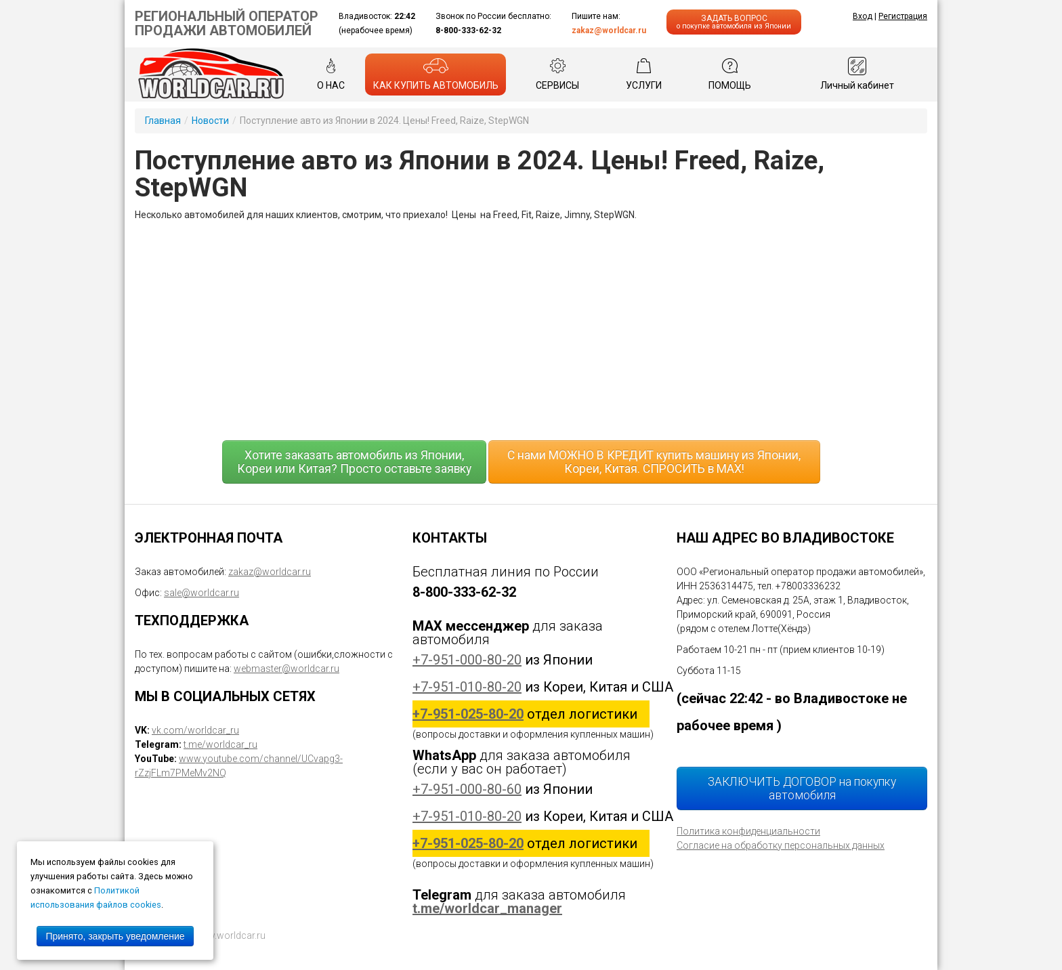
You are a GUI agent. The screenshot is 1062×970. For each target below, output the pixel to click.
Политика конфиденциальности (748, 831)
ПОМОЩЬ (729, 74)
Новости (210, 120)
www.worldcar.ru (229, 935)
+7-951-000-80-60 (467, 789)
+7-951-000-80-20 (467, 660)
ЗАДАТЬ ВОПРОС (734, 22)
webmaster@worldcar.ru (286, 668)
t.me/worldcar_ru (220, 744)
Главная (163, 120)
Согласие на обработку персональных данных (781, 845)
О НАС (331, 74)
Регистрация (902, 16)
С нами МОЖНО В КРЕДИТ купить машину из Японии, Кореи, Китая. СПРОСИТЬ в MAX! (654, 462)
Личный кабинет (857, 74)
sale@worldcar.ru (201, 592)
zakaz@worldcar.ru (609, 30)
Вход (862, 16)
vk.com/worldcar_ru (195, 730)
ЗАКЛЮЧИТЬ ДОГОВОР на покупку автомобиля (802, 788)
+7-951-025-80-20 (468, 714)
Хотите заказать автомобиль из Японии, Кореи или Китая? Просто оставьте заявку (354, 462)
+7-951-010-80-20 (467, 687)
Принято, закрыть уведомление (114, 936)
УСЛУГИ (644, 74)
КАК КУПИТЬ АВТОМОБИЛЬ (435, 74)
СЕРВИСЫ (557, 74)
